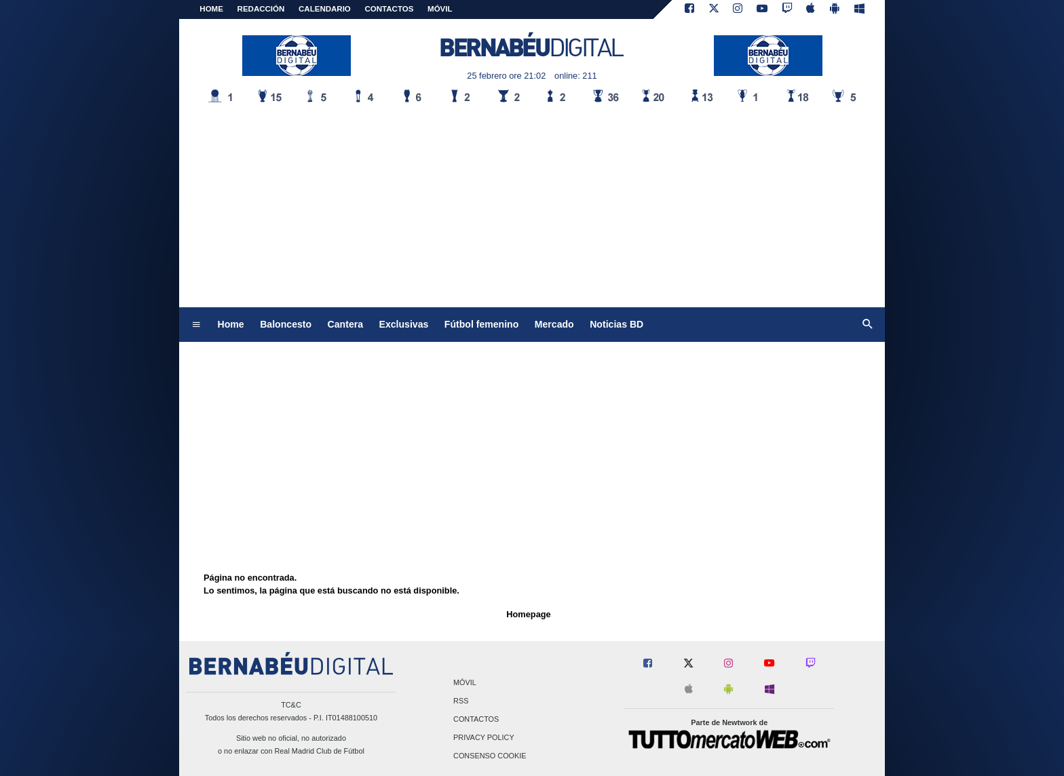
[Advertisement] (532, 205)
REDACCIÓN (261, 9)
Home (211, 9)
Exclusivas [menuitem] (404, 324)
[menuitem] (196, 325)
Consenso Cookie (490, 756)
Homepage (528, 614)
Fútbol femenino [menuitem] (481, 324)
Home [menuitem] (231, 324)
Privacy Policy (483, 738)
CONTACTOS (389, 9)
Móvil (464, 682)
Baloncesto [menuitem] (285, 324)
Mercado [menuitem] (554, 324)
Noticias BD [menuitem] (616, 324)
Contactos (476, 719)
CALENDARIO (325, 9)
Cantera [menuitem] (345, 324)
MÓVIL (440, 9)
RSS (460, 701)
